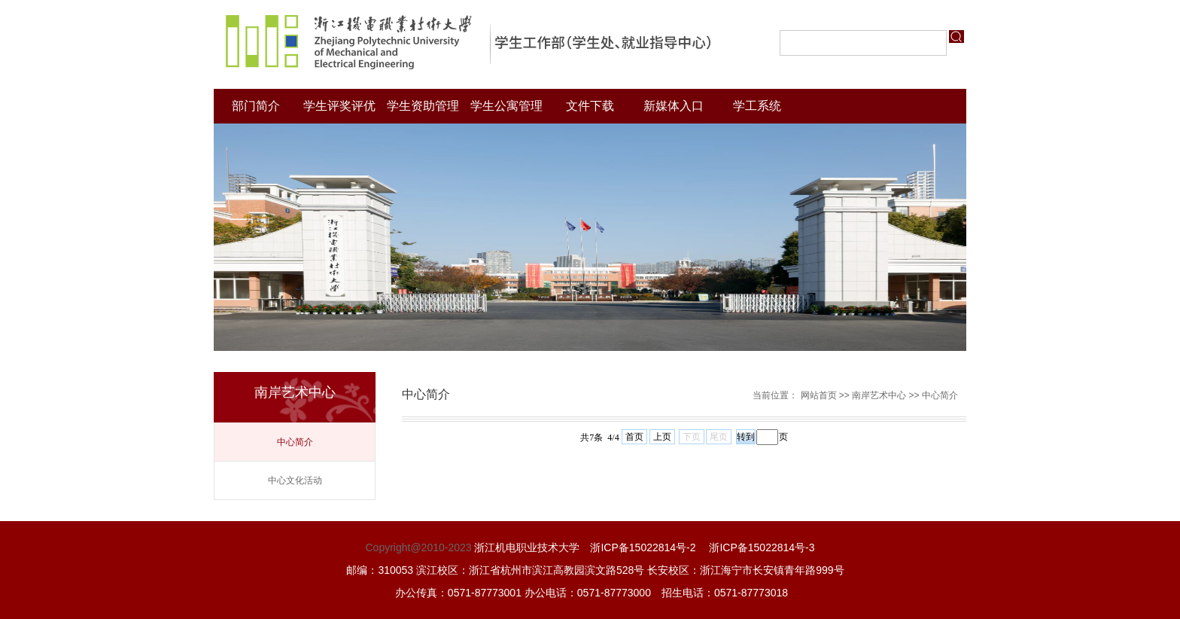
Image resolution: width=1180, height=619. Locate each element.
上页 (662, 436)
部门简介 (256, 105)
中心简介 (295, 442)
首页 (634, 436)
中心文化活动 (295, 480)
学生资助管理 (423, 105)
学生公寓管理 (506, 105)
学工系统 (757, 105)
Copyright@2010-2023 (418, 547)
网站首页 (819, 395)
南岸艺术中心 (879, 395)
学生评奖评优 (339, 105)
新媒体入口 (673, 105)
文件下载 (590, 105)
